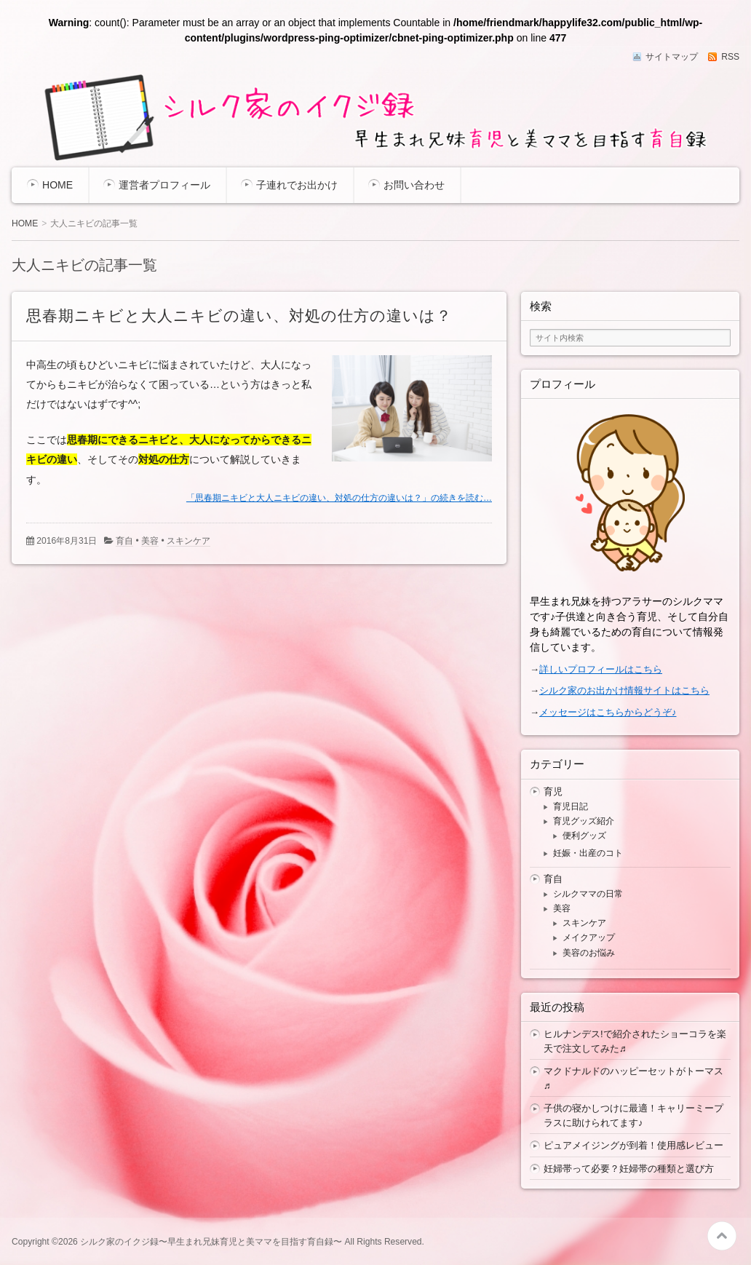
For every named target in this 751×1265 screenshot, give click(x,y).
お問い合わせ (414, 185)
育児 (553, 791)
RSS (730, 57)
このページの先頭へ (721, 1235)
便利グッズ (584, 835)
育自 (124, 541)
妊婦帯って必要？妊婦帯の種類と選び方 (629, 1168)
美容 (150, 541)
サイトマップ (671, 57)
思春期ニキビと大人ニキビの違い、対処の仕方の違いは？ (239, 315)
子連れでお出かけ (297, 185)
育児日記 (570, 806)
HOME (57, 185)
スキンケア (188, 541)
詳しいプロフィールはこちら (600, 669)
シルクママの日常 (588, 894)
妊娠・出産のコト (588, 853)
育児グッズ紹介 (583, 821)
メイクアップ (589, 937)
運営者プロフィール (164, 185)
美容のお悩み (589, 953)
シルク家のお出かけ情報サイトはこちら (624, 690)
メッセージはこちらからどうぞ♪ (608, 712)
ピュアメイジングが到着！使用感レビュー (633, 1145)
